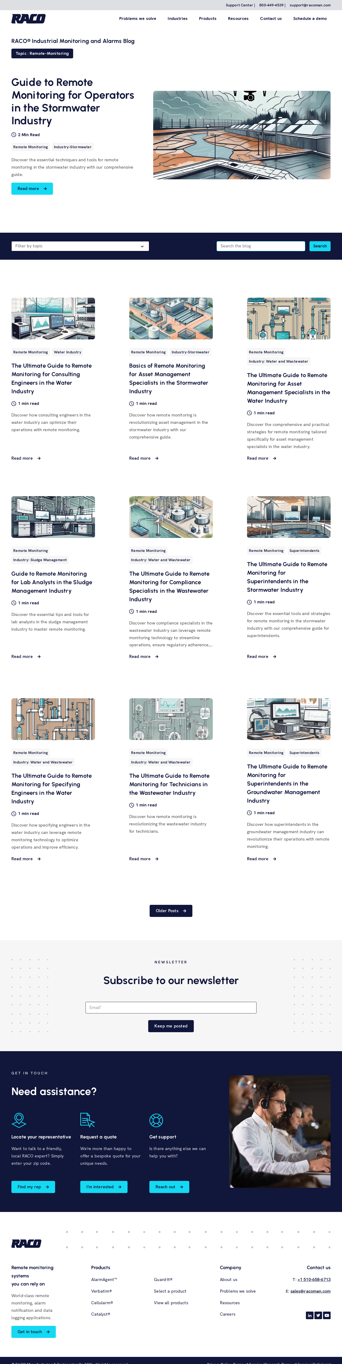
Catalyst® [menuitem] (100, 1314)
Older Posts (167, 910)
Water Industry (67, 352)
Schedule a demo (310, 18)
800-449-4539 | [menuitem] (272, 5)
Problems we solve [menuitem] (238, 1291)
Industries (177, 18)
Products (208, 18)
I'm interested (100, 1186)
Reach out (165, 1186)
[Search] (261, 246)
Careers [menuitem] (227, 1314)
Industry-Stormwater (73, 146)
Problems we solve (137, 18)
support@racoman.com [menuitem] (310, 5)
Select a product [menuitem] (170, 1291)
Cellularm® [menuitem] (102, 1302)
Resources (238, 18)
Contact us (271, 18)
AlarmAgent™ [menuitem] (104, 1279)
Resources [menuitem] (230, 1302)
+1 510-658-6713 (314, 1279)
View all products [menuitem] (171, 1302)
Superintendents (305, 550)
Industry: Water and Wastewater (279, 361)
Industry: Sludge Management (40, 559)
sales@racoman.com (310, 1291)
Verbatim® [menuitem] (101, 1291)
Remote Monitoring (30, 146)
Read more (28, 188)
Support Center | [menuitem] (240, 5)
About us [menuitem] (228, 1279)
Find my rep (29, 1186)
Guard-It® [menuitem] (163, 1279)
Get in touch (30, 1331)
